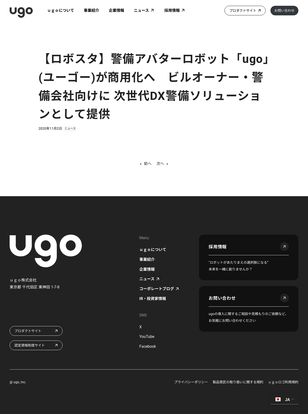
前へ (148, 163)
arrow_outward (284, 246)
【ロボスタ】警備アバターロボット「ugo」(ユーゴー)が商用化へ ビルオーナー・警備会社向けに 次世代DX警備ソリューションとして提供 (153, 86)
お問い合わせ (284, 10)
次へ (160, 163)
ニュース (70, 128)
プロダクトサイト (242, 10)
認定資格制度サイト (29, 345)
